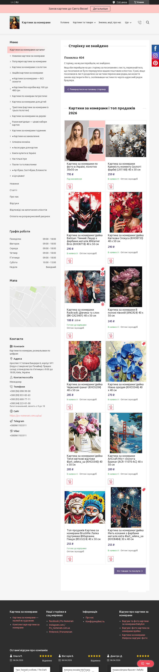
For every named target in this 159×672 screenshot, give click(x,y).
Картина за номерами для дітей (29, 101)
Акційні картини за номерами (27, 73)
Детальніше (100, 8)
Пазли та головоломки (24, 164)
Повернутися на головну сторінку (88, 89)
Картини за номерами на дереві (29, 116)
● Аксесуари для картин (25, 147)
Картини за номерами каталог (27, 49)
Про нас (14, 196)
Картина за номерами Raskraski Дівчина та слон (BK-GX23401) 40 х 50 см (83, 312)
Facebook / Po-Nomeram (61, 621)
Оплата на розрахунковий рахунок (30, 216)
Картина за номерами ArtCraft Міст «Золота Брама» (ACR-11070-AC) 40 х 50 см (125, 460)
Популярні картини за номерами (29, 61)
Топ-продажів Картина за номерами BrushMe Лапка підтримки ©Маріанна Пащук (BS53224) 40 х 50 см (84, 534)
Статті (13, 190)
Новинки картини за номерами (28, 56)
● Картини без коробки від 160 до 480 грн (30, 89)
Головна (65, 22)
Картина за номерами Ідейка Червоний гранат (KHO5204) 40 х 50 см (85, 387)
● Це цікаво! (18, 176)
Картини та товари (83, 22)
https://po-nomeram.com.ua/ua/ (26, 415)
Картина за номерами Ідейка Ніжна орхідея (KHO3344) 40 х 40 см (126, 387)
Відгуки (14, 203)
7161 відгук (121, 2)
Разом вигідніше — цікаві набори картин (29, 123)
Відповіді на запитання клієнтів (28, 209)
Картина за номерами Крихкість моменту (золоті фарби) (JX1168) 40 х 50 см (124, 166)
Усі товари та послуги (128, 571)
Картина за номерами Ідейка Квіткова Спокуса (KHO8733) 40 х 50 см (126, 238)
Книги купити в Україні (24, 153)
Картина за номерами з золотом (29, 67)
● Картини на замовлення (25, 136)
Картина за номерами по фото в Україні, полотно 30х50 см (82, 166)
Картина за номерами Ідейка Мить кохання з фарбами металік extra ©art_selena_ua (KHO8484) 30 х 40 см (126, 534)
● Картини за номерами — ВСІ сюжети (28, 80)
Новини (14, 183)
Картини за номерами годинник (29, 130)
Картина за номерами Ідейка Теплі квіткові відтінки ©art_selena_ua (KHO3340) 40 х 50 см (85, 460)
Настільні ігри (19, 159)
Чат (145, 663)
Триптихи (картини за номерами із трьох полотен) (30, 109)
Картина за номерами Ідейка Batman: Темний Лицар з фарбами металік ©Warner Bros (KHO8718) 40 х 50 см (85, 239)
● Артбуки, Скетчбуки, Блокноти (29, 170)
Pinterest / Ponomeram (60, 632)
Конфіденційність (95, 621)
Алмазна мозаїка (21, 142)
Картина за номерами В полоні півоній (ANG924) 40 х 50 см (125, 312)
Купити (70, 186)
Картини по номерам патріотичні (29, 96)
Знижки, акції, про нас (109, 22)
